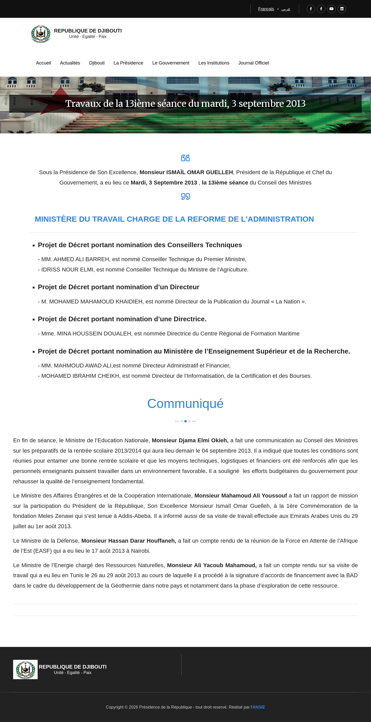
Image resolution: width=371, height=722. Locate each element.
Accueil (43, 63)
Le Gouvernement (170, 63)
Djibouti (97, 63)
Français (266, 9)
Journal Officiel (253, 63)
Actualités (70, 63)
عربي (286, 9)
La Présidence (128, 63)
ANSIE (258, 707)
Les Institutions (213, 63)
